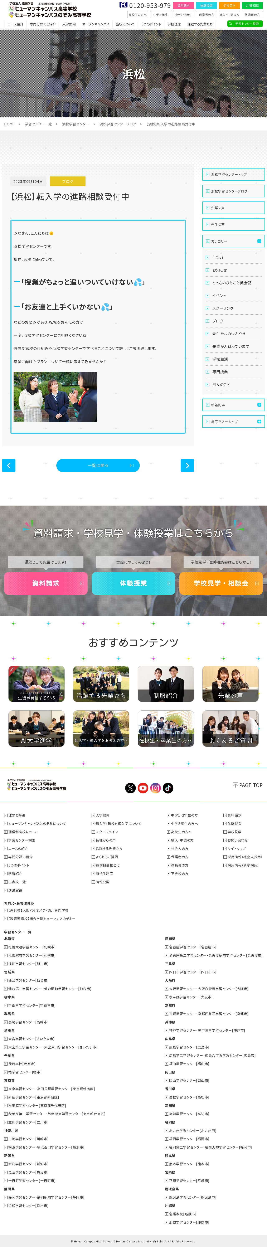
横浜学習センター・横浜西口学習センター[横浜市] (46, 1147)
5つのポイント (151, 23)
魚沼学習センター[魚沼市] (28, 1172)
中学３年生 (160, 15)
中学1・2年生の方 (184, 815)
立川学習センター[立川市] (28, 1122)
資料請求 (183, 5)
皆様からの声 (106, 840)
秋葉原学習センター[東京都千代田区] (37, 1105)
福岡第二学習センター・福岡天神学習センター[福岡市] (210, 1147)
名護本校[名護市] (182, 1213)
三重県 (170, 963)
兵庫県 (170, 1021)
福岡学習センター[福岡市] (189, 1138)
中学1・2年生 (184, 15)
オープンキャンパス (95, 23)
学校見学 (229, 5)
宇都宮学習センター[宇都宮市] (32, 1005)
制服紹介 (15, 873)
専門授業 (220, 371)
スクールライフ (107, 831)
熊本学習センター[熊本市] (189, 1163)
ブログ (217, 320)
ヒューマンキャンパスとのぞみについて (37, 823)
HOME (9, 123)
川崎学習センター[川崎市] (28, 1138)
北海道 (9, 938)
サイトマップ (237, 848)
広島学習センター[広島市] (189, 1046)
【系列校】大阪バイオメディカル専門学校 (38, 910)
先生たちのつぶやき (229, 333)
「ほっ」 (217, 257)
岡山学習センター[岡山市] (189, 1080)
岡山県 (170, 1072)
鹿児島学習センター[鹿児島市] (193, 1197)
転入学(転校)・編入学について (119, 823)
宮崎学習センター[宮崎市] (189, 1180)
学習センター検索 (247, 23)
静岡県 (9, 1188)
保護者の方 (206, 15)
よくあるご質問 (107, 856)
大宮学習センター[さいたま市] (31, 1038)
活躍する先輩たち (200, 23)
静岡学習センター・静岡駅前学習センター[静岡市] (46, 1197)
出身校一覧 (17, 881)
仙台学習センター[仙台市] (28, 980)
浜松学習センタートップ (229, 174)
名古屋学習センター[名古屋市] (193, 946)
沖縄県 (170, 1205)
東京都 (9, 1080)
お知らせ (219, 270)
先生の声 (218, 224)
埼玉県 (9, 1030)
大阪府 (170, 980)
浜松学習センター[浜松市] (28, 1205)
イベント (219, 295)
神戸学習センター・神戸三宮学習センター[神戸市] (207, 1030)
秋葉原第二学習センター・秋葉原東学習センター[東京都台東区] (57, 1113)
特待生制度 (104, 873)
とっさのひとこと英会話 (232, 282)
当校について (125, 23)
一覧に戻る (98, 465)
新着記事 (218, 404)
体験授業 (206, 5)
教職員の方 (252, 15)
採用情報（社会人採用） (245, 856)
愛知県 (170, 938)
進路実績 (15, 890)
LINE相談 (252, 5)
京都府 (170, 1005)
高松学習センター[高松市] (189, 1097)
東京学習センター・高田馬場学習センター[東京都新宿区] (51, 1088)
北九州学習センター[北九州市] (193, 1130)
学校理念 (174, 23)
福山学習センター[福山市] (189, 1063)
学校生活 (220, 359)
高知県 (170, 1105)
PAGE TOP (251, 785)
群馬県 (9, 1013)
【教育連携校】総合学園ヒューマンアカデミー (42, 918)
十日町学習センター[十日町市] (32, 1180)
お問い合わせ (238, 840)
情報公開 (103, 881)
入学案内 (69, 23)
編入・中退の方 (229, 15)
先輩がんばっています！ (231, 346)
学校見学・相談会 (221, 583)
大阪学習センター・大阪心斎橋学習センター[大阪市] (209, 988)
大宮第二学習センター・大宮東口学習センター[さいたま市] (52, 1046)
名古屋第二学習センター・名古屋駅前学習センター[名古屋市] (216, 955)
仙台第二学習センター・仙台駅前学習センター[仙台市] (50, 988)
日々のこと (221, 384)
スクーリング (223, 308)
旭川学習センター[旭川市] (28, 963)
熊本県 (170, 1155)
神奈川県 (11, 1130)
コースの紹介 (18, 848)
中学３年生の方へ (184, 823)
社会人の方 (179, 848)
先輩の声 (218, 207)
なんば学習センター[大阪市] (191, 996)
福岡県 (170, 1122)
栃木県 (9, 996)
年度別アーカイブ (224, 421)
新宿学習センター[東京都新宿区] (33, 1097)
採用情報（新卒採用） (243, 865)
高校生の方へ (137, 15)
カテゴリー (219, 241)
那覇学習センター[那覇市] (189, 1222)
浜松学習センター (75, 123)
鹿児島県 (172, 1188)
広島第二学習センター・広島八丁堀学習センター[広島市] (212, 1055)
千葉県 (9, 1055)
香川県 (170, 1088)
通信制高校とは (108, 865)
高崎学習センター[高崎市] (28, 1021)
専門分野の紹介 (20, 856)
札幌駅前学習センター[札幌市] (32, 955)
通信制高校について (23, 831)
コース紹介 (15, 23)
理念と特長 (16, 815)
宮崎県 (170, 1172)
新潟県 (9, 1155)
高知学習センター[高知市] (189, 1113)
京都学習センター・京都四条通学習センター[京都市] (209, 1013)
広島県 (170, 1038)
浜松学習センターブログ (117, 123)
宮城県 (9, 971)
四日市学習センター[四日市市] (193, 971)
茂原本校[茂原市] (22, 1063)
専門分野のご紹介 (43, 23)
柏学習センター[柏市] (25, 1072)
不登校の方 (179, 873)
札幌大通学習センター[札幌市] (32, 946)
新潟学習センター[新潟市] (28, 1163)
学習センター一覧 (38, 123)
